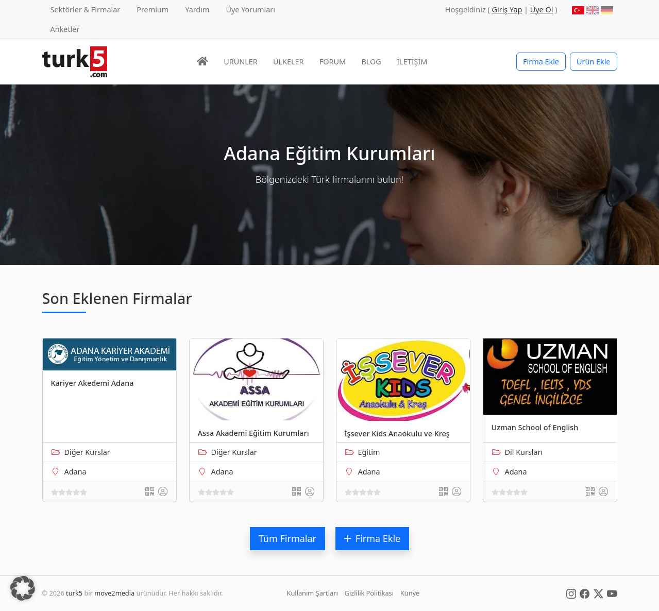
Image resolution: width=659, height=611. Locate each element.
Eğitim (369, 452)
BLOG (371, 61)
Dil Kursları (524, 452)
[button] (22, 588)
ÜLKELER (288, 61)
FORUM (332, 61)
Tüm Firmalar (287, 538)
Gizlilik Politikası (369, 593)
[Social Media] (571, 593)
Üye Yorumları (250, 9)
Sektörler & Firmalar (85, 9)
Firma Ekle (541, 61)
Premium (152, 9)
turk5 (74, 593)
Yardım (197, 9)
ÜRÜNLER (240, 61)
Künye (409, 593)
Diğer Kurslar (87, 452)
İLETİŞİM (412, 61)
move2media (114, 593)
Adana (75, 472)
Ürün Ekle (594, 61)
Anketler (65, 29)
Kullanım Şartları (312, 593)
